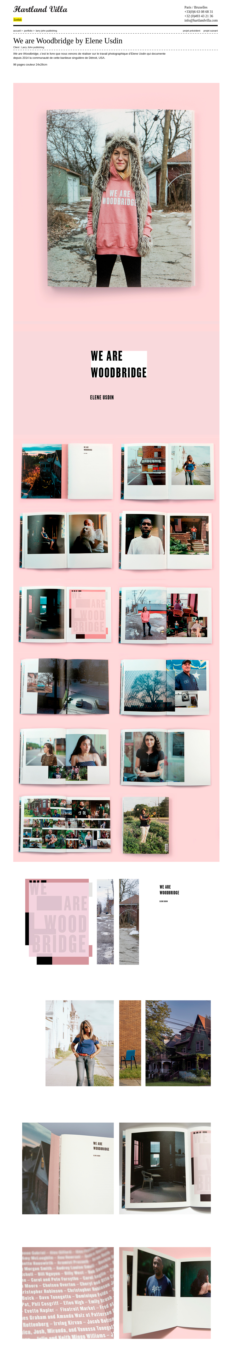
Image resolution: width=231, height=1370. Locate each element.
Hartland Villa (40, 9)
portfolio (28, 30)
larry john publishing (46, 30)
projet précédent (191, 30)
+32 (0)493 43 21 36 (198, 16)
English (18, 19)
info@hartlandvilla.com (201, 20)
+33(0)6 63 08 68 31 (198, 11)
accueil (17, 30)
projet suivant (211, 30)
